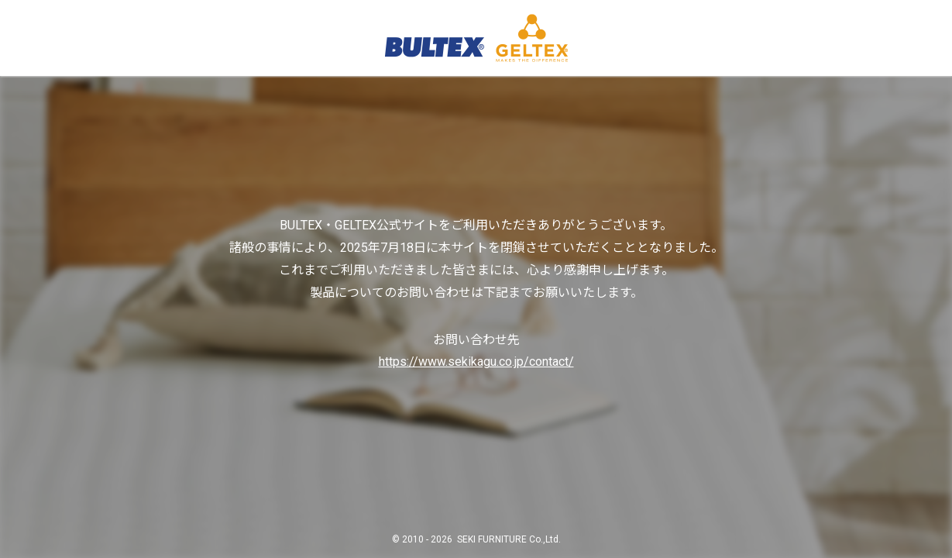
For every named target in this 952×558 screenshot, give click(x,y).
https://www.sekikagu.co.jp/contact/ (476, 361)
